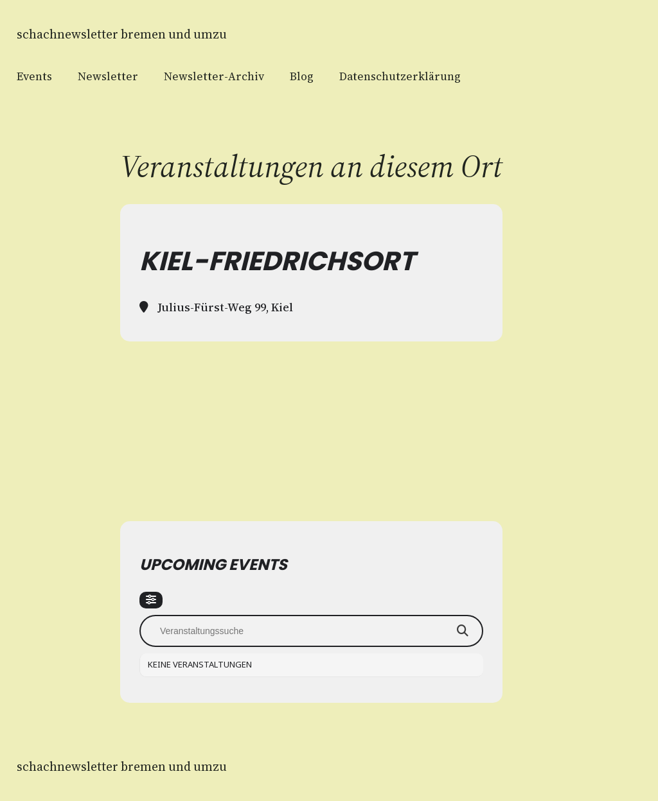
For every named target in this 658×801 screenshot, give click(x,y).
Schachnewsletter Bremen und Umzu (122, 34)
